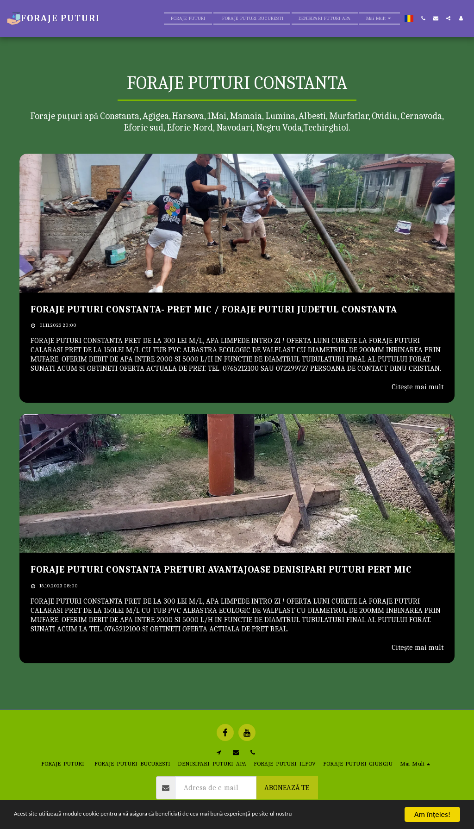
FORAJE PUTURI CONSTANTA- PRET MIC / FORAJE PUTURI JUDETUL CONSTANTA (214, 309)
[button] (423, 18)
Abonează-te (286, 788)
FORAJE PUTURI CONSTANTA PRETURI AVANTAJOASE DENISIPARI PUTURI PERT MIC (221, 569)
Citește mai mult (417, 387)
